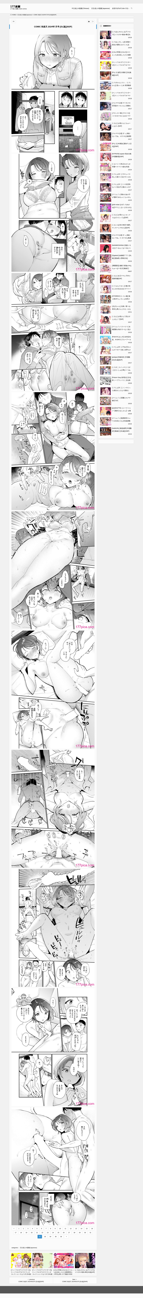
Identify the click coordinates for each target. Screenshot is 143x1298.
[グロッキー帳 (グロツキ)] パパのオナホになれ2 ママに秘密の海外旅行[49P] (121, 116)
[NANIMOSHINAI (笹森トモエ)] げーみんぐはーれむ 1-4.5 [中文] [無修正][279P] (121, 248)
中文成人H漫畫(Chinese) (80, 8)
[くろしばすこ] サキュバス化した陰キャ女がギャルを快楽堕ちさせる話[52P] (121, 177)
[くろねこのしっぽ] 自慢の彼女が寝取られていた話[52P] (121, 44)
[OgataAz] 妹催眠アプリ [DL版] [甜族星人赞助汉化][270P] (122, 258)
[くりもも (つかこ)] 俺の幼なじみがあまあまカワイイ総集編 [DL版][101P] (121, 288)
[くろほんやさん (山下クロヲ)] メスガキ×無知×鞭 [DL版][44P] (121, 34)
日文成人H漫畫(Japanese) (100, 8)
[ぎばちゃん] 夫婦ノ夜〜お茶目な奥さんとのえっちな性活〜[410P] (121, 309)
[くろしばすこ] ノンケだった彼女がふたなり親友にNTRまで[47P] (121, 390)
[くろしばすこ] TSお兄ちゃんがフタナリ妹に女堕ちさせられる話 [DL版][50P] (121, 349)
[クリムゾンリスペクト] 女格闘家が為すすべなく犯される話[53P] (121, 329)
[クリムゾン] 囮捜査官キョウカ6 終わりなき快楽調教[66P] (121, 421)
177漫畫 (15, 6)
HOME (13, 14)
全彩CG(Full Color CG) (120, 8)
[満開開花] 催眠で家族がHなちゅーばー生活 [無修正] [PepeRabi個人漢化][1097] (122, 268)
